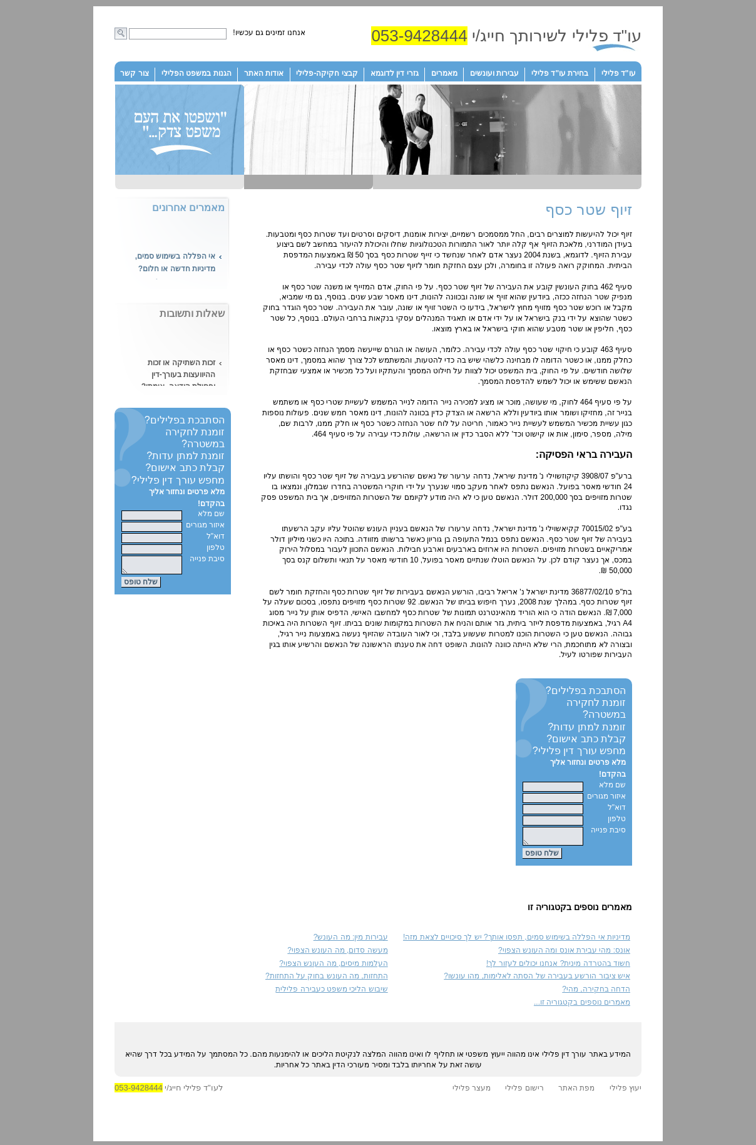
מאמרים (444, 73)
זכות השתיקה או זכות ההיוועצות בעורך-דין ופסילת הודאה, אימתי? (178, 376)
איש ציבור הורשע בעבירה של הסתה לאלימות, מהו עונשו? (537, 979)
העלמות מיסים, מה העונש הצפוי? (333, 967)
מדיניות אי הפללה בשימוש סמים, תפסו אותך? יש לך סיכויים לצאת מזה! (516, 940)
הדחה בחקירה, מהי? (596, 992)
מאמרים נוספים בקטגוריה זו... (582, 1006)
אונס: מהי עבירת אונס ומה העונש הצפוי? (564, 954)
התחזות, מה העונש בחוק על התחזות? (326, 979)
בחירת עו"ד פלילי (559, 73)
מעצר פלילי (471, 1091)
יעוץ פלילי (625, 1091)
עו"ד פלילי (618, 73)
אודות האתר (264, 73)
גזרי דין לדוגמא (394, 73)
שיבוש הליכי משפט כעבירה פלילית (331, 992)
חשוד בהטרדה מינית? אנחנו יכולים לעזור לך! (558, 967)
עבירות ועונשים (494, 73)
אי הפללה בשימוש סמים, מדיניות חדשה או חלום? (175, 264)
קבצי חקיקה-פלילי (326, 73)
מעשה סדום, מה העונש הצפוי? (337, 954)
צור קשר (134, 73)
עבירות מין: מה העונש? (351, 940)
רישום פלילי (524, 1091)
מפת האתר (576, 1091)
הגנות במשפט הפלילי (196, 73)
